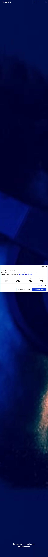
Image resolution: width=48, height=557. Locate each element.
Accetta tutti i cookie (39, 289)
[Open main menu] (46, 2)
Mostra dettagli (41, 285)
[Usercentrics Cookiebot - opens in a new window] (41, 266)
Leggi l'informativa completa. (25, 274)
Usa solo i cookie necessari (24, 289)
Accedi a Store (40, 2)
